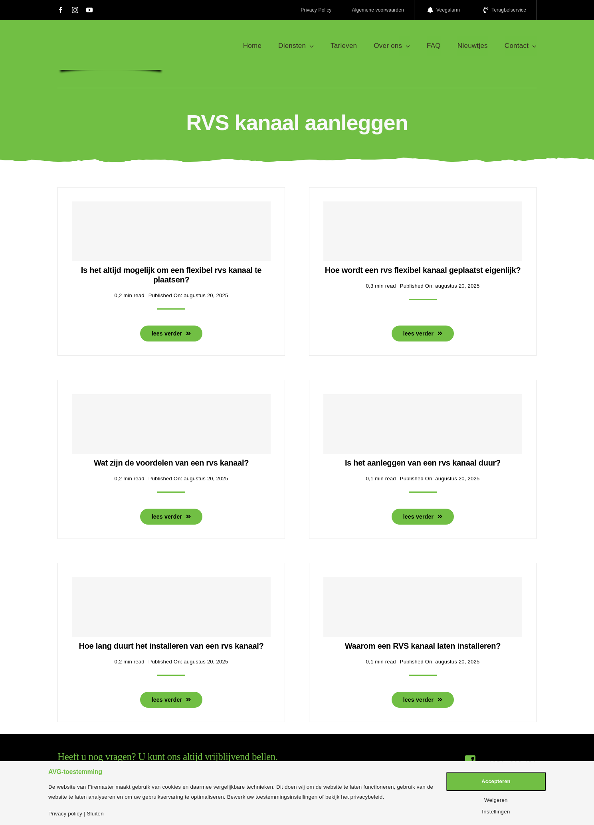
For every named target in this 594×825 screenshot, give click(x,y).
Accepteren (496, 781)
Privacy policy (65, 813)
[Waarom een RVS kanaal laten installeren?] (422, 607)
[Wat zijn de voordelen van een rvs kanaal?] (171, 424)
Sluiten (95, 813)
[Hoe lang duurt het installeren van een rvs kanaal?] (171, 607)
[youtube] (89, 10)
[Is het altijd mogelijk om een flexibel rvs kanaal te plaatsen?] (171, 231)
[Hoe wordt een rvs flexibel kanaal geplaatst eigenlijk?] (422, 231)
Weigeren (496, 800)
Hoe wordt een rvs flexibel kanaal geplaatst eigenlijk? (423, 270)
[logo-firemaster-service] (110, 39)
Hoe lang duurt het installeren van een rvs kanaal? (171, 645)
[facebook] (60, 10)
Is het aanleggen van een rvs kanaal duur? (423, 462)
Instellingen (496, 811)
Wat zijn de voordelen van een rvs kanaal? (171, 462)
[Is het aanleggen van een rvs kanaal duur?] (422, 424)
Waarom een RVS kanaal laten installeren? (423, 645)
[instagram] (75, 10)
